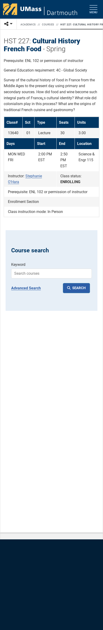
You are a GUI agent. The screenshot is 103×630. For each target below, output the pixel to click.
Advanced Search (26, 288)
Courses (48, 24)
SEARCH (79, 288)
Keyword (18, 264)
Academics (28, 24)
